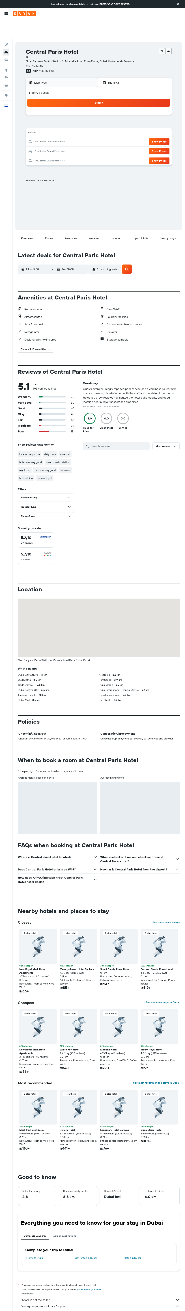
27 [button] (69, 130)
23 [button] (34, 130)
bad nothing (26, 457)
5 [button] (60, 104)
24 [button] (43, 130)
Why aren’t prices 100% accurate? (100, 1292)
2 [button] (34, 104)
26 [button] (60, 130)
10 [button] (43, 113)
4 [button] (52, 104)
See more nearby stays (166, 901)
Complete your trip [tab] (35, 1215)
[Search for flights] (6, 24)
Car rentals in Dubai (86, 1237)
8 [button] (86, 104)
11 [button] (52, 113)
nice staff (65, 434)
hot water (65, 450)
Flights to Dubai (34, 1237)
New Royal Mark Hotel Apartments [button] (32, 950)
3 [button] (43, 104)
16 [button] (34, 122)
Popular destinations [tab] (64, 1215)
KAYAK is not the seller (100, 1279)
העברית (125, 4)
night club (24, 450)
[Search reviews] (119, 425)
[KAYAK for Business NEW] (6, 65)
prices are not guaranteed (89, 1269)
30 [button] (34, 139)
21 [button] (78, 122)
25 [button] (51, 130)
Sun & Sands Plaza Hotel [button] (115, 949)
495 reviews (46, 50)
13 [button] (69, 113)
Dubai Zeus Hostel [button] (151, 1109)
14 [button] (78, 113)
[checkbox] (36, 519)
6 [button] (69, 104)
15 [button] (86, 113)
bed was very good (45, 450)
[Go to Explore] (6, 50)
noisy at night (44, 457)
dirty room (50, 434)
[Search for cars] (6, 39)
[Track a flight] (6, 57)
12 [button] (60, 113)
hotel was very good (30, 442)
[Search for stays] (6, 32)
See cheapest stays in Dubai (163, 982)
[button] (178, 3)
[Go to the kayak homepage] (24, 13)
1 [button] (86, 96)
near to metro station (58, 442)
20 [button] (69, 122)
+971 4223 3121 (35, 45)
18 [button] (52, 122)
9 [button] (34, 113)
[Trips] (6, 75)
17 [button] (43, 122)
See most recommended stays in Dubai (156, 1062)
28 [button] (77, 130)
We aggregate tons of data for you (100, 1286)
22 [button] (86, 122)
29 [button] (86, 130)
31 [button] (43, 139)
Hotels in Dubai (132, 1237)
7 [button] (78, 104)
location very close (29, 434)
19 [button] (60, 122)
